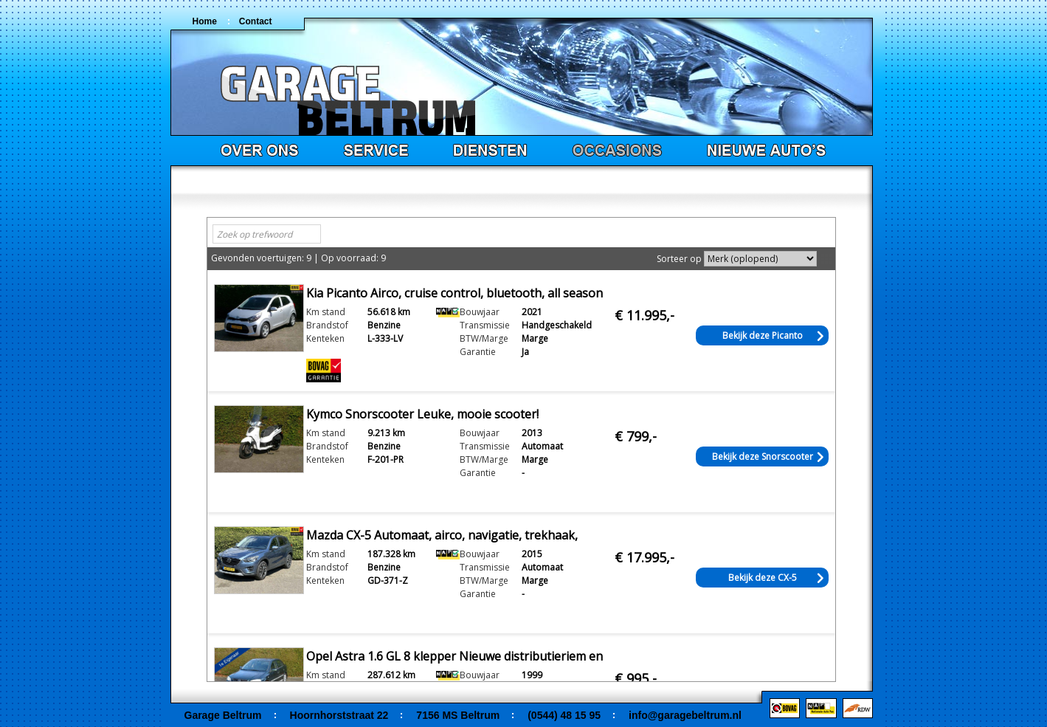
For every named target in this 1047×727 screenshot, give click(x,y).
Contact (255, 21)
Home (205, 21)
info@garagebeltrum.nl (685, 715)
